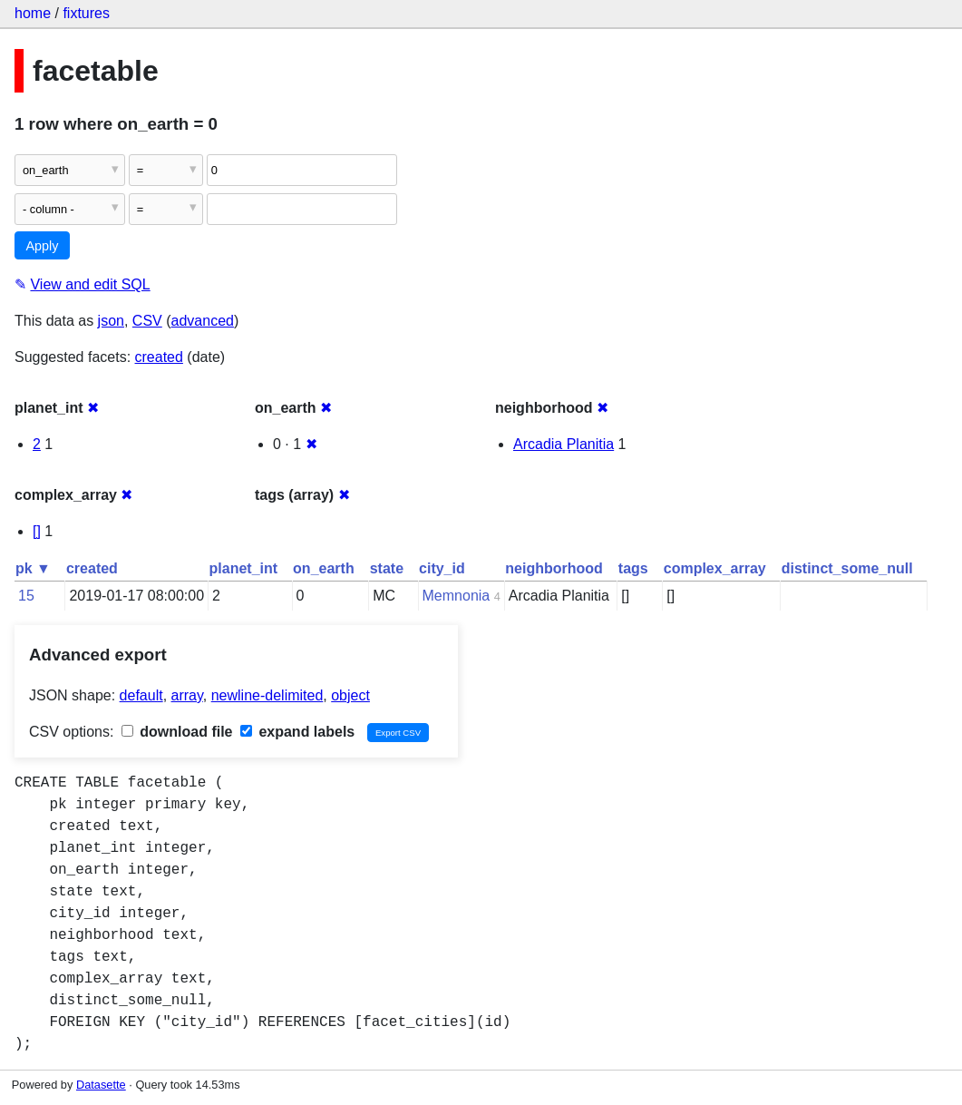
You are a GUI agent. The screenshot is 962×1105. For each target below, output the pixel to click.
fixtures (86, 13)
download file (177, 731)
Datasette (101, 1084)
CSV (147, 320)
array (187, 695)
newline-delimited (267, 695)
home (33, 13)
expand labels (297, 731)
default (141, 695)
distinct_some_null (847, 568)
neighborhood (554, 568)
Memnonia (457, 595)
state (386, 568)
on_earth (324, 568)
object (350, 695)
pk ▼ (33, 568)
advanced (202, 320)
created (159, 357)
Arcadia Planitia (563, 444)
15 (26, 595)
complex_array (715, 568)
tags (633, 568)
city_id (442, 568)
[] (37, 531)
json (111, 320)
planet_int (243, 568)
